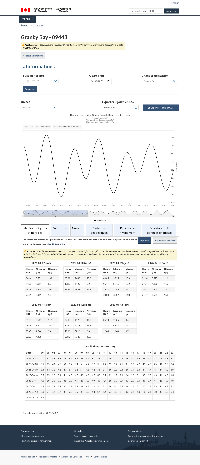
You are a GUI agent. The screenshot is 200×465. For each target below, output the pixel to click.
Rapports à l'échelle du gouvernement (91, 441)
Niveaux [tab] (77, 228)
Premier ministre (135, 431)
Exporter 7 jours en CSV (118, 102)
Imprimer (144, 240)
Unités (25, 102)
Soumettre (30, 89)
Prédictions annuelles (165, 240)
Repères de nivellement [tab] (127, 230)
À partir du (96, 76)
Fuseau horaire (33, 76)
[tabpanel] (100, 320)
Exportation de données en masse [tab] (159, 230)
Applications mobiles (48, 456)
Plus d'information (56, 244)
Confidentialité (100, 456)
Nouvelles (78, 431)
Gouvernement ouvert (138, 441)
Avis (88, 456)
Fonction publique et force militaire (36, 441)
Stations (38, 25)
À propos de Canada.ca (71, 456)
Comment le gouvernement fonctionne (145, 436)
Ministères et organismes (32, 436)
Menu (28, 19)
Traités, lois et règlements (86, 436)
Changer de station (155, 76)
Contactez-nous (28, 431)
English (175, 2)
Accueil (24, 25)
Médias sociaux (28, 456)
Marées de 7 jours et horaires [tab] (35, 230)
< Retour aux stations (33, 55)
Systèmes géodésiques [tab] (99, 230)
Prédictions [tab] (60, 228)
